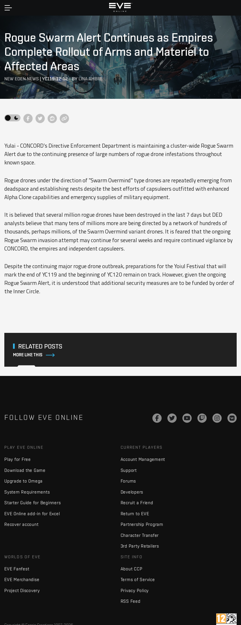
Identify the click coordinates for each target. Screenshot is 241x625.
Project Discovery (22, 590)
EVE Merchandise (21, 579)
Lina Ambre (91, 78)
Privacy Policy (135, 590)
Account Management (143, 459)
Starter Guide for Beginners (32, 502)
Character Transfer (140, 535)
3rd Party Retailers (140, 546)
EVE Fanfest (16, 568)
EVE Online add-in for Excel (32, 513)
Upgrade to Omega (23, 481)
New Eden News (21, 78)
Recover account (21, 524)
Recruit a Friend (137, 502)
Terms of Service (138, 579)
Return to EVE (135, 513)
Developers (132, 491)
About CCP (132, 568)
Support (129, 470)
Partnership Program (142, 524)
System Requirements (27, 491)
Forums (128, 481)
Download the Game (25, 470)
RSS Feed (131, 601)
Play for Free (17, 459)
